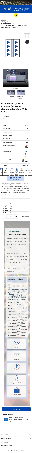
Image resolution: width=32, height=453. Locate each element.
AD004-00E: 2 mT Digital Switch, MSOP (13, 294)
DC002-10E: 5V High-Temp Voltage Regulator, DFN (9, 293)
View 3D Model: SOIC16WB (15, 178)
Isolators (17, 355)
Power (17, 367)
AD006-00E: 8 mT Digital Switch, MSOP (22, 294)
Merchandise (17, 391)
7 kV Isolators (16, 88)
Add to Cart (16, 409)
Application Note (6, 171)
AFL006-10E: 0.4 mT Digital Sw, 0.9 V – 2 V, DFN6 (18, 297)
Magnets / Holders (16, 379)
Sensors (17, 343)
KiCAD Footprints (21, 171)
